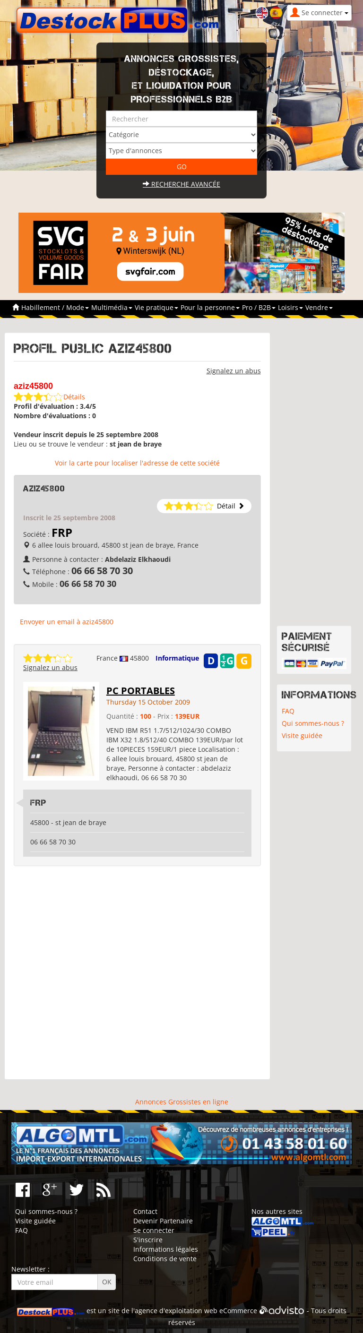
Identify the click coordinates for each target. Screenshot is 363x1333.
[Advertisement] (137, 973)
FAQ (288, 710)
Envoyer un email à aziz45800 (66, 621)
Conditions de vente (165, 1258)
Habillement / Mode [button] (55, 307)
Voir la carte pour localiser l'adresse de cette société (137, 462)
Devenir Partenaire (163, 1220)
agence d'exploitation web (176, 1310)
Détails (74, 396)
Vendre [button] (319, 307)
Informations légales (165, 1249)
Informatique (177, 658)
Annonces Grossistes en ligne (181, 1101)
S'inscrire (148, 1239)
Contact (145, 1211)
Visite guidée (302, 735)
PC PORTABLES (140, 690)
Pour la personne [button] (210, 307)
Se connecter (153, 1230)
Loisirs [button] (290, 307)
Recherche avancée (181, 184)
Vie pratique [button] (156, 307)
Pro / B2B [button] (259, 307)
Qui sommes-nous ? (313, 723)
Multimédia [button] (111, 307)
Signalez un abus (234, 370)
